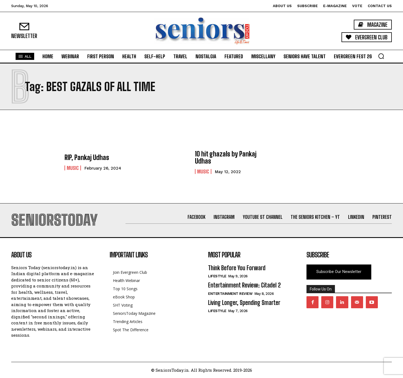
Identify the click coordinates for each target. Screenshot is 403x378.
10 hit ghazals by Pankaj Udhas (225, 157)
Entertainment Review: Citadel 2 (244, 285)
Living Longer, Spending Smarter (244, 302)
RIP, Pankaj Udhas (87, 157)
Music (73, 167)
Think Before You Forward (236, 268)
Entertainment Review (230, 294)
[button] (381, 56)
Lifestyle (217, 276)
